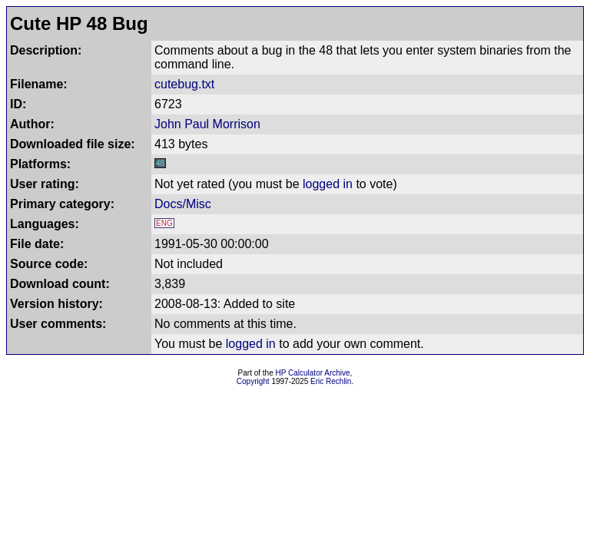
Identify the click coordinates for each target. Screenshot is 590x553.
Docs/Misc (182, 203)
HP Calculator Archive (313, 373)
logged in (328, 183)
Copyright (253, 381)
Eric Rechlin (330, 381)
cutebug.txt (184, 84)
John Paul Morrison (207, 124)
